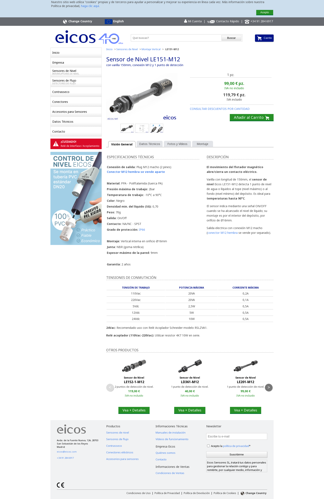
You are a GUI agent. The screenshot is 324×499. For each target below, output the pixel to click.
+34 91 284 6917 (258, 21)
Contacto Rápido (223, 21)
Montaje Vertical (151, 49)
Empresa (58, 62)
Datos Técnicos (62, 122)
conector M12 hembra (222, 233)
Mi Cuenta (193, 21)
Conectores (60, 102)
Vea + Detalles (134, 410)
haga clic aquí (90, 6)
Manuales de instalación (171, 432)
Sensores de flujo (117, 439)
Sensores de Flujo (76, 81)
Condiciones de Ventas (170, 473)
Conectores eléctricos (119, 452)
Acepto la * (230, 446)
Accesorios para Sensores (69, 112)
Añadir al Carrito (251, 117)
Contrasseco (60, 92)
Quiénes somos (165, 453)
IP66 (142, 230)
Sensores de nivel (117, 432)
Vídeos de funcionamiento (172, 439)
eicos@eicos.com (67, 451)
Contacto (58, 131)
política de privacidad (236, 446)
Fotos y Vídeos (177, 144)
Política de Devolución (197, 493)
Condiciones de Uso (138, 493)
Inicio (56, 53)
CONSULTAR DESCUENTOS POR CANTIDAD (220, 109)
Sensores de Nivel (76, 72)
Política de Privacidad (167, 493)
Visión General (121, 144)
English (114, 21)
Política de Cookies (225, 493)
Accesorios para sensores (122, 459)
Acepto (264, 12)
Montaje (202, 144)
